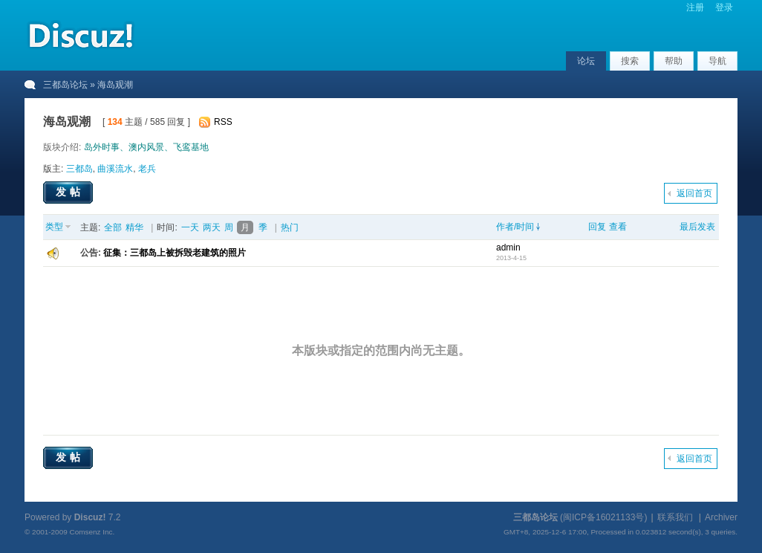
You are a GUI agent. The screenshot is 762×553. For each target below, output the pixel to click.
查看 (618, 226)
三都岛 (79, 169)
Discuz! (90, 517)
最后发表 (697, 226)
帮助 (674, 61)
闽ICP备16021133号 (603, 517)
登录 (724, 7)
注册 (695, 7)
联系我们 (675, 517)
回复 (597, 226)
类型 (54, 226)
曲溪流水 (115, 169)
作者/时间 (515, 226)
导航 (717, 61)
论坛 (586, 61)
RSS (223, 122)
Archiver (721, 517)
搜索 (630, 61)
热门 (290, 227)
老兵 (147, 169)
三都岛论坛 (65, 85)
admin (508, 247)
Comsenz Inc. (91, 532)
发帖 (70, 192)
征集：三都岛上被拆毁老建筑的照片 (174, 253)
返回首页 (694, 193)
